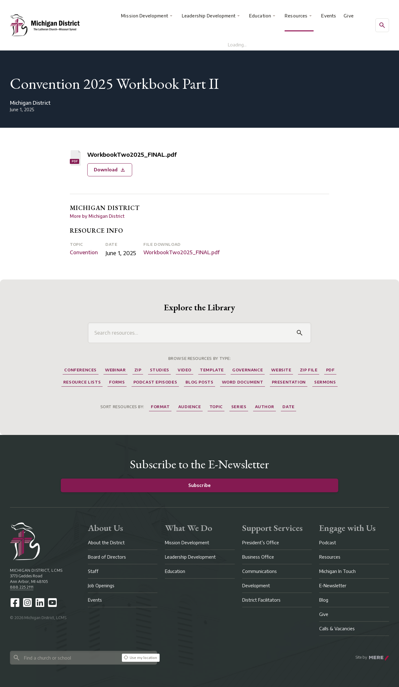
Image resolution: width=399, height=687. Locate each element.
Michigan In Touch (337, 571)
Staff (93, 571)
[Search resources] (193, 332)
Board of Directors (107, 557)
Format (160, 406)
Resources (296, 15)
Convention (84, 252)
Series (239, 406)
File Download (162, 244)
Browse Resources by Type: (199, 358)
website (281, 370)
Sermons (325, 382)
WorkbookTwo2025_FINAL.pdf (181, 252)
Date (111, 244)
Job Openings (101, 585)
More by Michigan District (97, 216)
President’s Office (260, 542)
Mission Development (144, 15)
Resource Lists (82, 382)
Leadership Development (208, 15)
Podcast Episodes (155, 382)
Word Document (242, 382)
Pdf (330, 370)
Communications (259, 571)
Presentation (289, 382)
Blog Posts (199, 382)
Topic (76, 244)
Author (264, 406)
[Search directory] (64, 658)
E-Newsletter (332, 585)
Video (184, 370)
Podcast (327, 542)
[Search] (299, 333)
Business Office (258, 557)
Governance (247, 370)
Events (328, 15)
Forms (117, 382)
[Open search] (382, 25)
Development (256, 585)
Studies (159, 370)
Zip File (309, 370)
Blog (323, 600)
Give (348, 15)
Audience (189, 406)
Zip (138, 370)
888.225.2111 (21, 587)
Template (212, 370)
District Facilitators (261, 600)
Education (260, 15)
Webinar (115, 370)
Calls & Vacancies (337, 628)
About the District (106, 542)
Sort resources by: (122, 406)
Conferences (80, 370)
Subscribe (199, 485)
